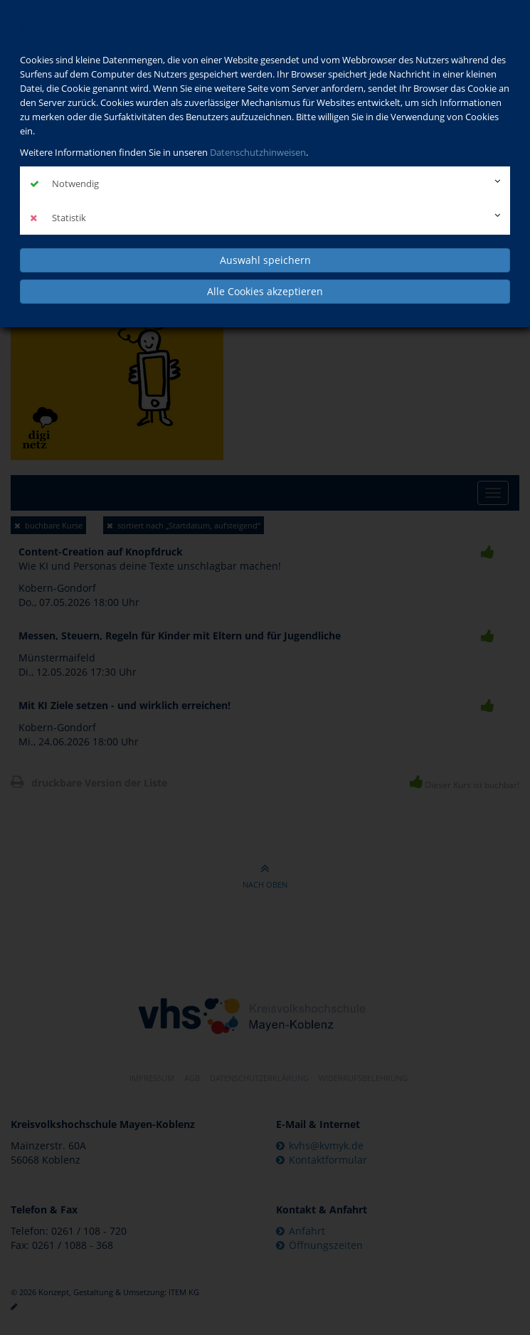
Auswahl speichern (265, 260)
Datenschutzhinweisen (258, 152)
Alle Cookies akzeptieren (265, 291)
